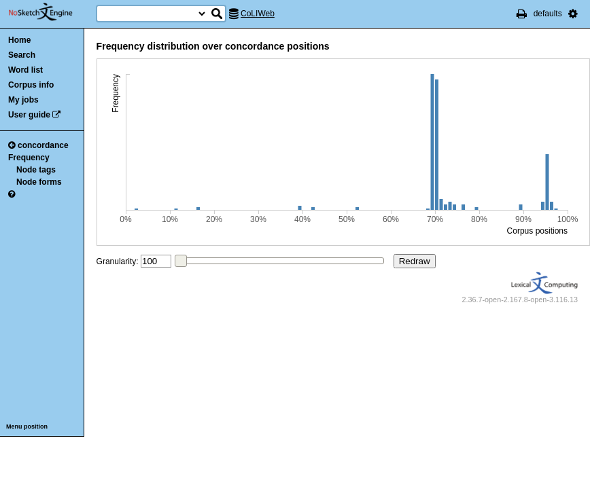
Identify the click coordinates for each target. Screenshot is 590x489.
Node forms (39, 182)
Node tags (36, 170)
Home (19, 40)
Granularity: (118, 261)
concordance (38, 145)
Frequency (29, 157)
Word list (25, 70)
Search (21, 55)
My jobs (23, 100)
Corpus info (31, 85)
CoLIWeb (258, 13)
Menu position (27, 426)
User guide (29, 115)
